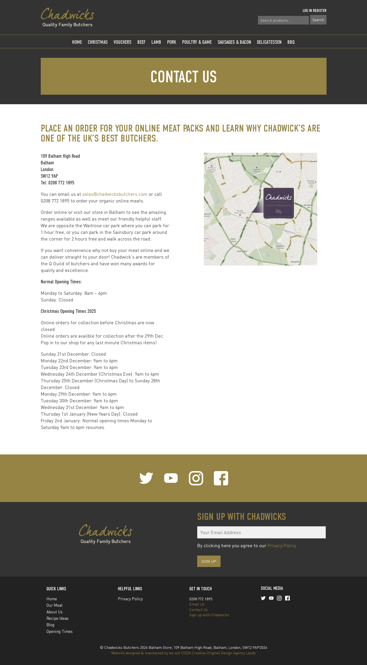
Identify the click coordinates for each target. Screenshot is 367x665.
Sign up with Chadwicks (209, 614)
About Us (54, 611)
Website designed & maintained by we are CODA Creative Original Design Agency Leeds (183, 652)
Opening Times (59, 631)
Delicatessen (269, 42)
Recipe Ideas (57, 618)
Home (77, 42)
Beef (141, 42)
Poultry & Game (197, 42)
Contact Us (198, 609)
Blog (50, 624)
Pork (171, 42)
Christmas (98, 42)
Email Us (197, 604)
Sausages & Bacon (234, 42)
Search (318, 19)
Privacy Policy (281, 545)
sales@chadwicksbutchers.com (114, 194)
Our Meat (54, 605)
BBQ (291, 42)
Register (320, 10)
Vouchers (122, 42)
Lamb (156, 42)
